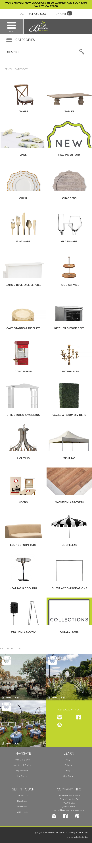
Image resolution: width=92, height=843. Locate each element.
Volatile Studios (81, 837)
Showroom (22, 806)
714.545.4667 (33, 14)
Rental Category (16, 69)
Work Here (22, 811)
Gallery (68, 765)
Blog (68, 770)
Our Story (68, 776)
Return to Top (10, 648)
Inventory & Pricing (22, 765)
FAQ (68, 759)
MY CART (61, 14)
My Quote (22, 776)
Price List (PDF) (22, 759)
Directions (22, 801)
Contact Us (22, 795)
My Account (22, 770)
